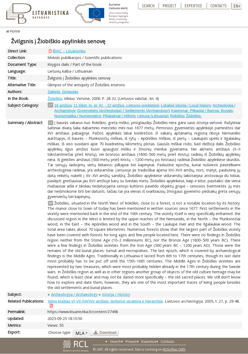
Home (15, 31)
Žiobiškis (54, 98)
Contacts (219, 5)
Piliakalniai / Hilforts (119, 116)
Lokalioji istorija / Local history (186, 105)
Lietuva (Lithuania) (152, 116)
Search (148, 5)
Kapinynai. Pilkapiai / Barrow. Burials (202, 111)
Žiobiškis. (194, 116)
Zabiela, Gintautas (62, 92)
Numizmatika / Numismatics (77, 116)
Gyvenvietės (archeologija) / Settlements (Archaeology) (123, 111)
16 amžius (63, 105)
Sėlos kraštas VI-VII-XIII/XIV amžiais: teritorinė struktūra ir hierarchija (105, 301)
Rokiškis (177, 116)
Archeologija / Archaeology (74, 294)
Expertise (193, 5)
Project (169, 5)
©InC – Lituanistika (69, 51)
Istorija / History (116, 294)
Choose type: (59, 332)
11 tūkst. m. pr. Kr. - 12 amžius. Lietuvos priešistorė (116, 105)
